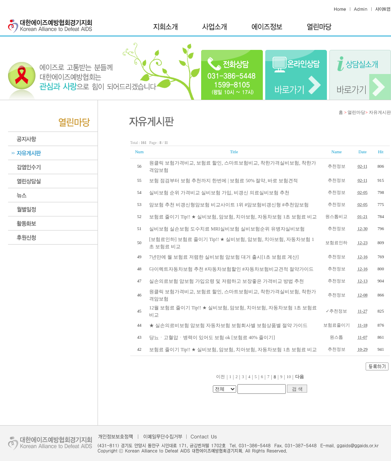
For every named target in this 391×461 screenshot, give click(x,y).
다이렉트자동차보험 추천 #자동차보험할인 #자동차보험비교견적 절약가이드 (231, 269)
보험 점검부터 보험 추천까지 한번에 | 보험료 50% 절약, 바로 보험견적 (223, 180)
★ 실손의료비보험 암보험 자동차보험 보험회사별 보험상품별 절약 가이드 (228, 325)
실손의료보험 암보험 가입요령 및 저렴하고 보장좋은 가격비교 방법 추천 (226, 281)
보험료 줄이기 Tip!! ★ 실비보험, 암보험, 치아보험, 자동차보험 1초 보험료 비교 (233, 217)
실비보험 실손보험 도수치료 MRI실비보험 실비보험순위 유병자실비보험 (227, 229)
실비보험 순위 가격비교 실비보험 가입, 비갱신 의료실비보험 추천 (219, 193)
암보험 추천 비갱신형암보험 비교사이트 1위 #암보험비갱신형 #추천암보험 (229, 205)
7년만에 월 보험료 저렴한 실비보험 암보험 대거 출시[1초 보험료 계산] (224, 257)
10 (289, 377)
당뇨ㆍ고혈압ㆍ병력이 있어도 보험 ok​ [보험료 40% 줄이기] (212, 337)
